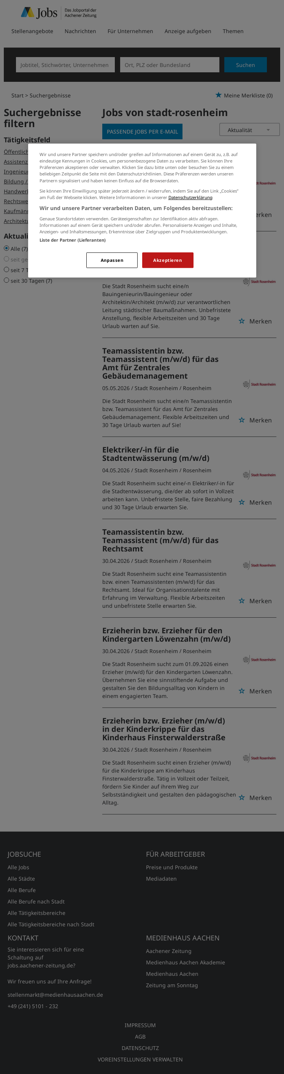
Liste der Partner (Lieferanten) (73, 240)
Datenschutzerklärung (190, 197)
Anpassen (112, 260)
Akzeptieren (167, 260)
